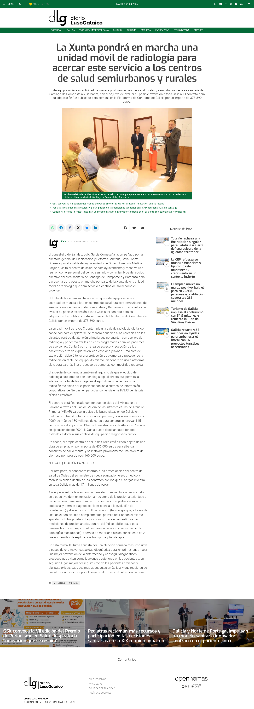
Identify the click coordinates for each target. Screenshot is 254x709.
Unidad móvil (59, 583)
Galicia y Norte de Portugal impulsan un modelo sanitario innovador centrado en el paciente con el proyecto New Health (119, 211)
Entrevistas (162, 30)
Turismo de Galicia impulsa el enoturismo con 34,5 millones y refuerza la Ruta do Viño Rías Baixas (187, 315)
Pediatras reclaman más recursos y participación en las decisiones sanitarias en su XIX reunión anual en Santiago (114, 207)
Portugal (56, 30)
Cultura (117, 30)
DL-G (63, 240)
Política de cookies (100, 693)
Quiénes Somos (97, 679)
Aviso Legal (95, 683)
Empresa (146, 30)
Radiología (73, 583)
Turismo (131, 30)
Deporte (198, 30)
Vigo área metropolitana (94, 30)
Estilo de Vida (181, 30)
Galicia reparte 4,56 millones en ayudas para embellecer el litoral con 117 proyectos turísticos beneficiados (185, 338)
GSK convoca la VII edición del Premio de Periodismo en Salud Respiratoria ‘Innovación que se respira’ (108, 203)
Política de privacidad (102, 688)
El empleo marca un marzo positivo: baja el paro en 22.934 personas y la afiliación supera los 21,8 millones (187, 292)
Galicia (71, 30)
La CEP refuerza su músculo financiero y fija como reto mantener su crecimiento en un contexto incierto (186, 268)
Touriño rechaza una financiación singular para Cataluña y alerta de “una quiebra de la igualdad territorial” (187, 245)
